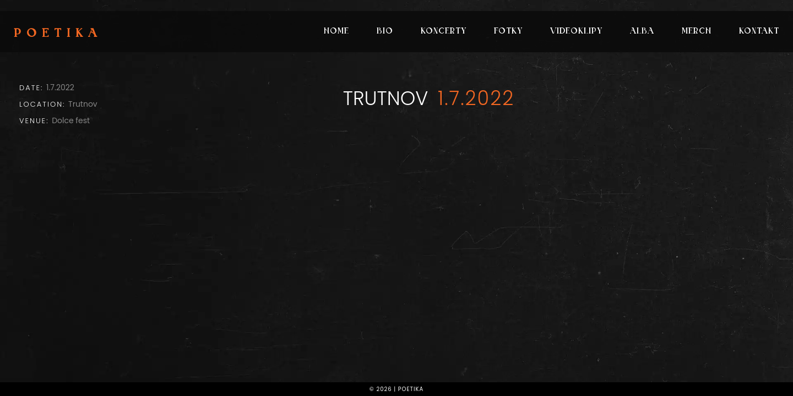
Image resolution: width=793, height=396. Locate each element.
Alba (642, 32)
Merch (696, 32)
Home (336, 32)
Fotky (508, 32)
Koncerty (443, 32)
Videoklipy (576, 32)
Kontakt (759, 32)
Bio (385, 32)
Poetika (58, 34)
